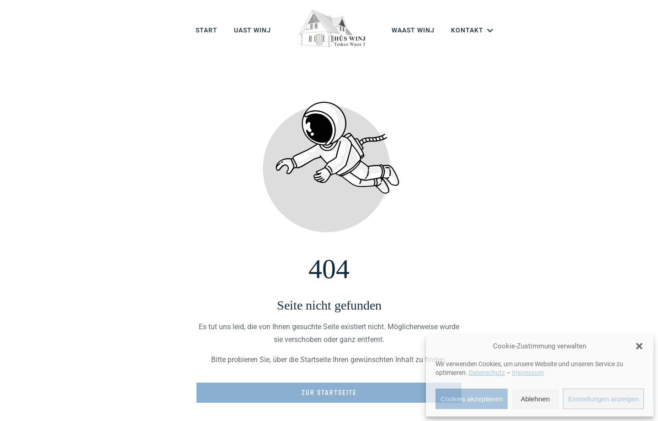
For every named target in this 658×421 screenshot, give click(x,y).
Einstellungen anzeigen (603, 399)
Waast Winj (413, 30)
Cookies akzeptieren (471, 399)
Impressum (528, 372)
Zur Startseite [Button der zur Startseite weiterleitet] (329, 392)
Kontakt (472, 30)
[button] (639, 346)
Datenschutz (487, 372)
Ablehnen (535, 399)
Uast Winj (252, 30)
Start (207, 30)
